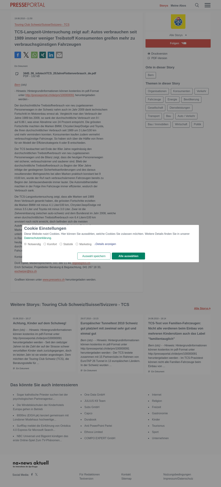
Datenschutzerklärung (37, 238)
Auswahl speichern (93, 256)
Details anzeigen (106, 244)
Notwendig (34, 244)
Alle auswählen (128, 256)
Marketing (85, 244)
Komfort (52, 244)
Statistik (68, 244)
